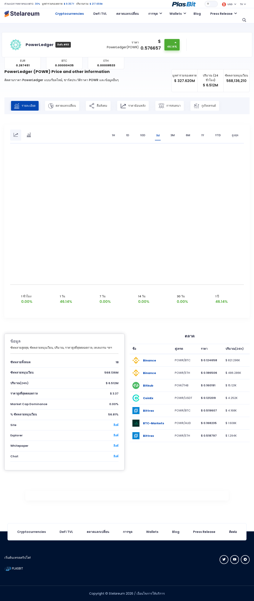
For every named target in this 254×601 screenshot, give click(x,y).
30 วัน (181, 296)
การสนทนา (171, 106)
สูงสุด (235, 135)
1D (126, 135)
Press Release (204, 531)
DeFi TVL (100, 13)
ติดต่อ (233, 531)
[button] (183, 4)
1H (112, 135)
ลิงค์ (116, 425)
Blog (197, 13)
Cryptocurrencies (69, 13)
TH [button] (241, 4)
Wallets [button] (175, 13)
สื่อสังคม (100, 106)
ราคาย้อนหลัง (134, 106)
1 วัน (62, 296)
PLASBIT (13, 568)
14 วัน (141, 296)
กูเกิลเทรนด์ (206, 106)
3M (172, 135)
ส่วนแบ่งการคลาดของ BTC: (19, 4)
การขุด (127, 531)
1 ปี (217, 296)
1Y (202, 135)
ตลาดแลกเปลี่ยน (127, 13)
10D (142, 135)
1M (157, 135)
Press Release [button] (221, 13)
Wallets (152, 531)
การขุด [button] (153, 13)
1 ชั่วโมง (26, 296)
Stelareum (117, 593)
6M (188, 135)
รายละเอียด (26, 106)
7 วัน (102, 296)
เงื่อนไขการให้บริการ (151, 593)
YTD (218, 135)
